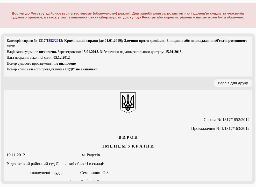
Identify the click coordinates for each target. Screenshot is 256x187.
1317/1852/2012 (50, 41)
